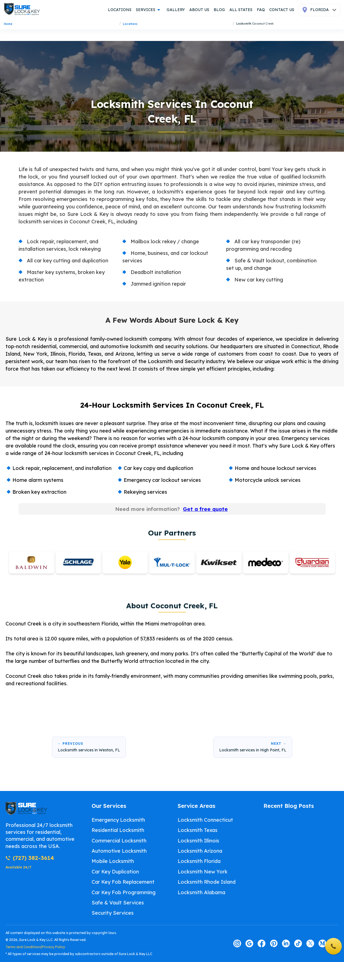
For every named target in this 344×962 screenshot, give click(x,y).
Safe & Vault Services (118, 902)
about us (199, 9)
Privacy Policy (53, 947)
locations (119, 9)
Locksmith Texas (198, 830)
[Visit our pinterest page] (274, 944)
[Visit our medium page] (322, 944)
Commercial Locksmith (119, 840)
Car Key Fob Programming (124, 892)
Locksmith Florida (199, 861)
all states (240, 9)
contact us (281, 9)
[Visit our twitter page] (310, 944)
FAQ (261, 9)
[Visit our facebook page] (261, 944)
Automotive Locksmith (119, 851)
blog (219, 9)
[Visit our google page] (249, 944)
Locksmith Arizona (200, 851)
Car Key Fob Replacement (123, 882)
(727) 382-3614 (30, 857)
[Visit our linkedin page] (286, 944)
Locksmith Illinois (198, 840)
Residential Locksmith (118, 830)
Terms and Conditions (23, 947)
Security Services (113, 913)
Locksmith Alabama (201, 892)
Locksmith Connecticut (205, 820)
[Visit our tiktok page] (298, 944)
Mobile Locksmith (113, 861)
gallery (176, 9)
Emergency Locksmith (118, 820)
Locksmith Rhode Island (207, 882)
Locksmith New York (202, 871)
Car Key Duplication (115, 871)
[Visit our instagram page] (237, 944)
